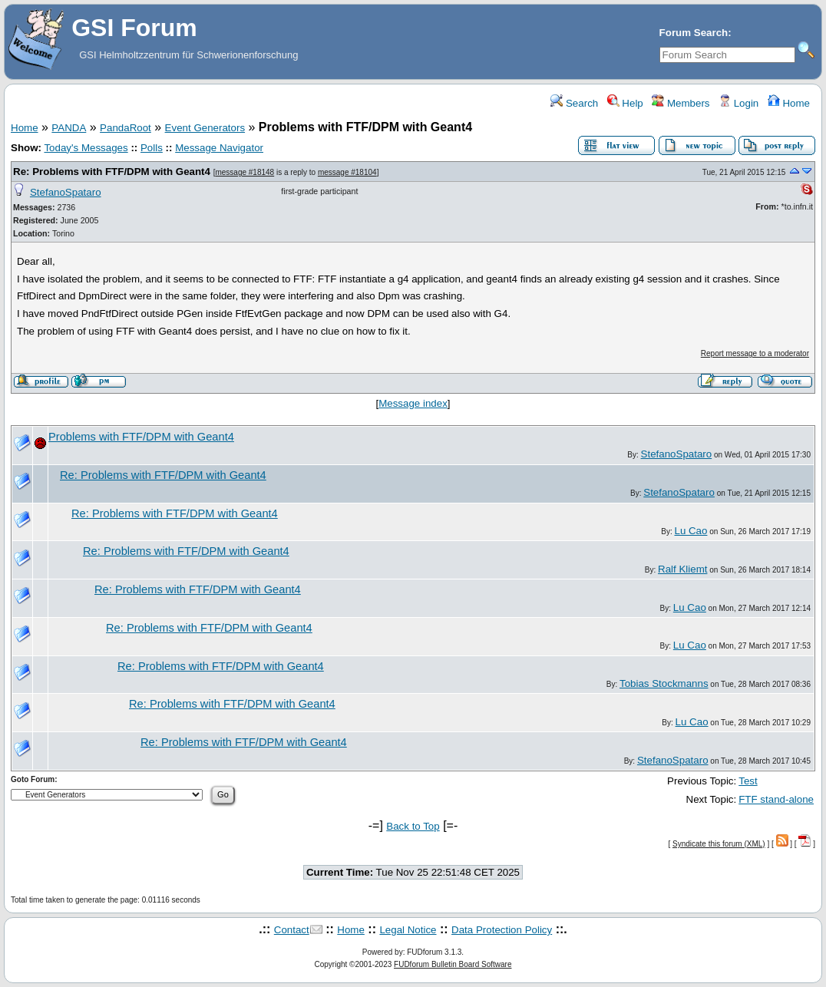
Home (789, 103)
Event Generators (205, 128)
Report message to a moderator (755, 353)
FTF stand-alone (776, 799)
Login (738, 103)
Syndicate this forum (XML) (718, 844)
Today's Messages (85, 147)
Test (747, 781)
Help (625, 103)
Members (680, 103)
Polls (151, 147)
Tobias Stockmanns (664, 683)
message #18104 (347, 172)
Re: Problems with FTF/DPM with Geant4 (111, 171)
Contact (291, 930)
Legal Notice (407, 930)
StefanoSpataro (65, 192)
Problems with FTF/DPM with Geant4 (141, 437)
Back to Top (412, 826)
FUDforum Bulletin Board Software (452, 964)
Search (574, 103)
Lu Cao (690, 530)
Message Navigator (219, 147)
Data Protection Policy (501, 930)
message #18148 (244, 172)
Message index (413, 403)
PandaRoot (125, 128)
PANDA (68, 128)
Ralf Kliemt (682, 569)
